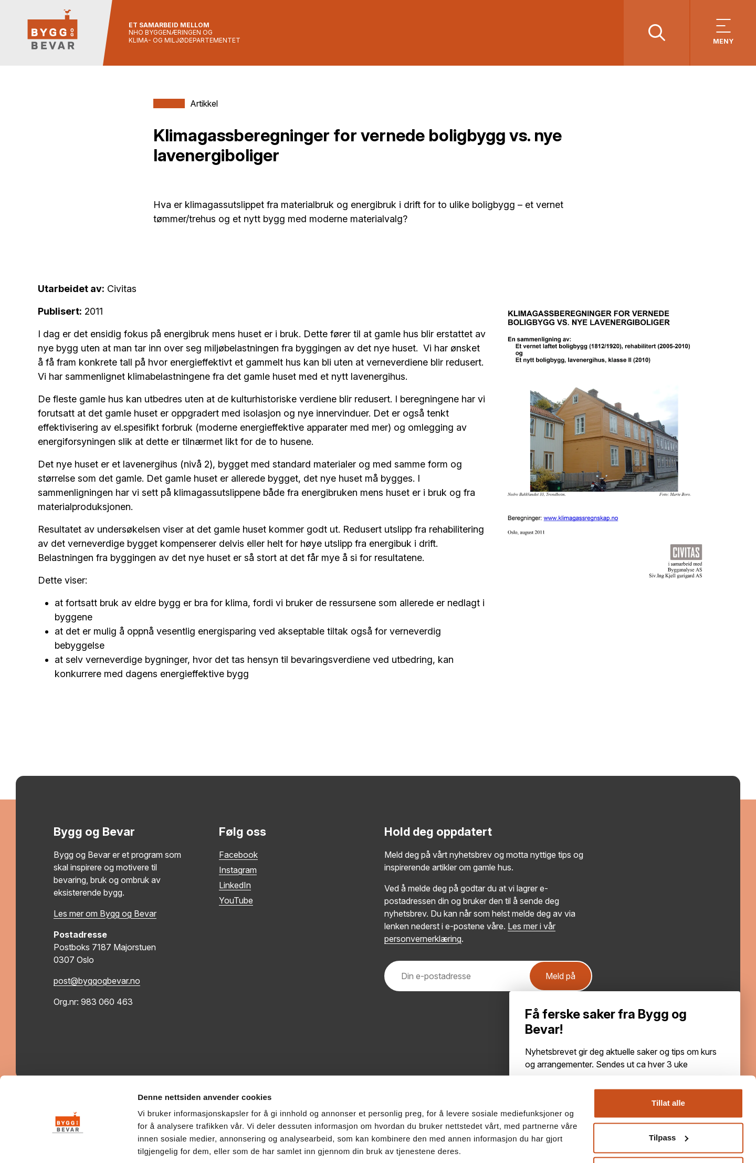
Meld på (560, 976)
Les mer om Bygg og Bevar (105, 913)
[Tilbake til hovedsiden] (56, 33)
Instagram (238, 870)
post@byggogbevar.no (97, 980)
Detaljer (152, 1142)
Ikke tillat (668, 1133)
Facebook (238, 854)
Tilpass (668, 1099)
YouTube (236, 900)
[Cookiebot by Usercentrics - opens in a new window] (68, 1142)
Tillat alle (668, 1065)
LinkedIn (235, 885)
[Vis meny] (723, 33)
